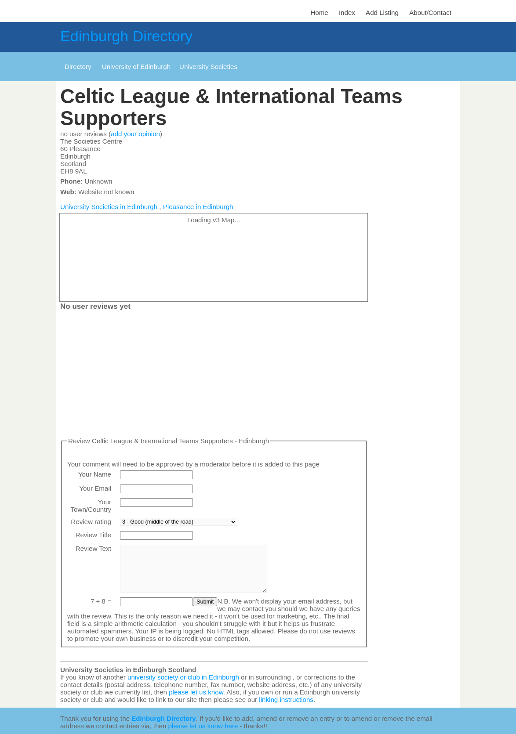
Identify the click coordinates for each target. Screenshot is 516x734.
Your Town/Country (91, 505)
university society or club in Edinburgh (183, 677)
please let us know (196, 692)
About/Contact (430, 12)
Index (347, 12)
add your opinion (135, 133)
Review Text (93, 548)
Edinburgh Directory (126, 36)
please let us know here (203, 726)
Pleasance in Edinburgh (198, 206)
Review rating (91, 521)
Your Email (95, 488)
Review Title (93, 535)
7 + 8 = (101, 601)
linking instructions (286, 699)
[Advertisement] (214, 375)
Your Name (94, 474)
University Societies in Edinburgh (108, 206)
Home (319, 12)
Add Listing (382, 12)
